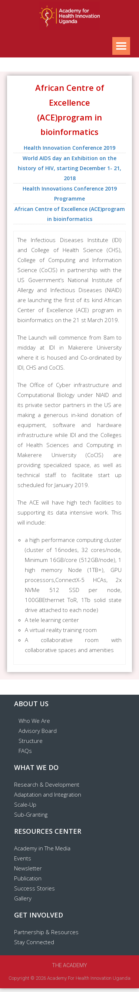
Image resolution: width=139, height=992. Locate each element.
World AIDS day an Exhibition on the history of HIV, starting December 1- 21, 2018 (69, 168)
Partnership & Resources (46, 932)
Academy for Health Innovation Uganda (88, 978)
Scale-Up (25, 804)
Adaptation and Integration (47, 794)
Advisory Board (38, 730)
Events (22, 858)
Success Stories (34, 888)
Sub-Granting (30, 814)
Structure (31, 740)
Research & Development (46, 784)
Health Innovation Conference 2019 (69, 147)
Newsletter (28, 868)
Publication (28, 878)
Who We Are (34, 720)
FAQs (25, 750)
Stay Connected (34, 942)
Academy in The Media (42, 848)
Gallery (23, 898)
